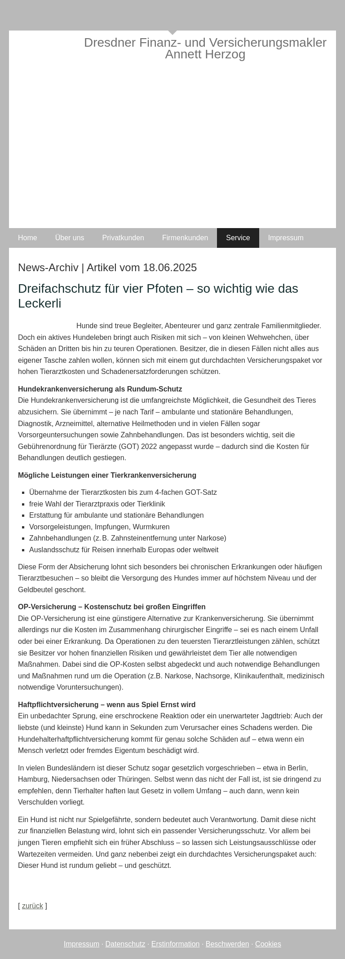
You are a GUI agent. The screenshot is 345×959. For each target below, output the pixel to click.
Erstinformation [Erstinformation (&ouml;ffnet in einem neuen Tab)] (175, 944)
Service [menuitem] (238, 238)
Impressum (81, 944)
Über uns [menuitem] (69, 238)
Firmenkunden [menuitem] (185, 238)
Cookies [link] (268, 944)
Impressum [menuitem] (286, 238)
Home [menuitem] (27, 238)
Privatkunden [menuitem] (123, 238)
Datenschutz (126, 944)
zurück (32, 906)
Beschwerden (227, 944)
